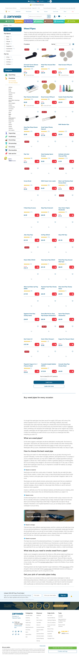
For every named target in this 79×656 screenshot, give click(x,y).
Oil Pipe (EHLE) (45, 235)
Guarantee (49, 633)
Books (10, 91)
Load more (49, 382)
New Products (39, 620)
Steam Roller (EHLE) (29, 260)
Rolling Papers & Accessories (12, 118)
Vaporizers (28, 620)
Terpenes (10, 128)
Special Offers (28, 634)
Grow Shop (28, 629)
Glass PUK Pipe (62, 235)
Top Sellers (38, 622)
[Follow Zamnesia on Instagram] (15, 631)
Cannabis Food (12, 92)
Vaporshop (12, 133)
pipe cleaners (66, 567)
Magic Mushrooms (29, 627)
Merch (27, 632)
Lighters (10, 110)
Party (10, 112)
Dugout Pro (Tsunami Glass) (66, 339)
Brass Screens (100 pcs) (48, 97)
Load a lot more (49, 386)
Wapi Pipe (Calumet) (47, 208)
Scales (10, 122)
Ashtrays (10, 87)
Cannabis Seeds (29, 615)
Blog (37, 617)
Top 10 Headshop (12, 80)
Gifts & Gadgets (12, 103)
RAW (10, 116)
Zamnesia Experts (40, 636)
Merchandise (13, 150)
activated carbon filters (47, 562)
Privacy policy (42, 645)
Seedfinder (38, 615)
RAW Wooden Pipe (63, 124)
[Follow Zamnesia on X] (21, 631)
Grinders (10, 105)
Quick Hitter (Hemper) (47, 339)
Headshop (12, 78)
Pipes (10, 114)
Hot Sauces (11, 108)
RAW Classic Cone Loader (48, 181)
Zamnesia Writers (40, 633)
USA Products (11, 130)
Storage (10, 126)
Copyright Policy (50, 638)
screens (44, 558)
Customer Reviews (40, 627)
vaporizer (70, 426)
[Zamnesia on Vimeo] (18, 631)
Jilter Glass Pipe (28, 235)
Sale (26, 637)
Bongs (10, 89)
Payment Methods (51, 617)
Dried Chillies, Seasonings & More (14, 101)
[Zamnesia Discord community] (18, 634)
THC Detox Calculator (13, 82)
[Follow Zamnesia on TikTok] (13, 634)
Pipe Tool (26, 154)
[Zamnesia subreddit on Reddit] (15, 634)
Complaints (49, 636)
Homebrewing (12, 107)
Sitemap (38, 640)
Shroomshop (12, 143)
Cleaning (10, 96)
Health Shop (28, 622)
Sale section (12, 153)
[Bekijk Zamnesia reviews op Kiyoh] (6, 158)
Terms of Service (29, 599)
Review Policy (50, 631)
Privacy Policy (21, 599)
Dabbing (10, 98)
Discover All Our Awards (60, 606)
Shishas (10, 124)
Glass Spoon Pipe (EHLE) (48, 260)
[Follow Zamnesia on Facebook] (13, 631)
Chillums (10, 94)
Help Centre (49, 615)
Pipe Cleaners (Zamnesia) (31, 97)
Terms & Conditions (51, 622)
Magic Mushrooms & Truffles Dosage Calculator (62, 621)
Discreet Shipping (40, 638)
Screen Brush (27, 181)
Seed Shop (12, 75)
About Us (38, 625)
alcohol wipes (48, 569)
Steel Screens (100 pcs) (65, 64)
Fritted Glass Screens (30, 208)
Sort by (53, 44)
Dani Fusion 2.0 (28, 339)
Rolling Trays (11, 121)
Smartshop (12, 140)
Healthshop (12, 136)
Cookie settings (62, 651)
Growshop (12, 147)
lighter (51, 445)
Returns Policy (50, 628)
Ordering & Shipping (51, 620)
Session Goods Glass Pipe (65, 97)
